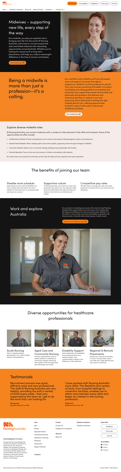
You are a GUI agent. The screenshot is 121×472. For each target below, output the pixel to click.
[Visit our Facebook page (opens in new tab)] (109, 444)
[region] (60, 396)
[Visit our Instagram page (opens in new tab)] (109, 450)
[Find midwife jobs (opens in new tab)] (17, 63)
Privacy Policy (104, 468)
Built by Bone (114, 468)
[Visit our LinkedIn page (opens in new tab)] (109, 447)
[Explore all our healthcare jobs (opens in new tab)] (75, 222)
